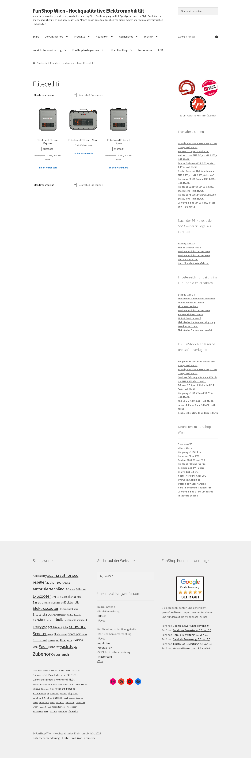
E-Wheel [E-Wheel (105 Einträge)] (55, 596)
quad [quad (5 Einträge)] (66, 698)
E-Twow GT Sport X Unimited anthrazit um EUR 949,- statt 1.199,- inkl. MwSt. (197, 155)
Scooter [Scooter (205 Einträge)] (40, 633)
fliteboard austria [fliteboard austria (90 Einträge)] (74, 615)
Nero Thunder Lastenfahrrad (193, 263)
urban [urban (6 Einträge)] (35, 707)
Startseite (42, 63)
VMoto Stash (185, 448)
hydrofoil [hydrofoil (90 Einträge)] (49, 620)
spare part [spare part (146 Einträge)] (75, 634)
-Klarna (101, 616)
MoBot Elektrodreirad (189, 318)
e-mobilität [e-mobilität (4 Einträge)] (76, 671)
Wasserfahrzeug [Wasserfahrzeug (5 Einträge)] (58, 707)
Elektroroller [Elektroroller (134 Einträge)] (72, 602)
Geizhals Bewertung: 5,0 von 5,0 (191, 639)
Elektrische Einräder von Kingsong (196, 322)
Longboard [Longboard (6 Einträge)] (38, 698)
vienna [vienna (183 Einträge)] (78, 640)
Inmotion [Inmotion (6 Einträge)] (54, 693)
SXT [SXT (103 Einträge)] (57, 640)
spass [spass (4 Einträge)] (52, 702)
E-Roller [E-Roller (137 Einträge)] (81, 589)
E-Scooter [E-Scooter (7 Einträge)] (37, 675)
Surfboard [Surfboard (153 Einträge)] (40, 640)
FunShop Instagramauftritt (88, 50)
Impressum (145, 50)
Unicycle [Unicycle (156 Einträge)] (66, 640)
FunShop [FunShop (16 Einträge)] (70, 688)
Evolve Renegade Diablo (191, 302)
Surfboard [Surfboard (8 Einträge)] (70, 702)
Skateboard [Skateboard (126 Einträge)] (60, 634)
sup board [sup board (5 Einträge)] (60, 702)
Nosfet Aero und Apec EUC (192, 475)
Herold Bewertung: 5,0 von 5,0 (190, 634)
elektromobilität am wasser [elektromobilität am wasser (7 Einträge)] (45, 684)
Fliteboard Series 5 (188, 306)
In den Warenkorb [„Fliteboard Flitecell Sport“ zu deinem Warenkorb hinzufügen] (118, 167)
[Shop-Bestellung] (55, 95)
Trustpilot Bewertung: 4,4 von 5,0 (192, 644)
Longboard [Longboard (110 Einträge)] (81, 619)
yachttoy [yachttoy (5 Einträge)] (53, 711)
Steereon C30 (185, 444)
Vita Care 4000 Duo (188, 259)
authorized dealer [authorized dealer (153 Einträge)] (58, 582)
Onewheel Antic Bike (189, 479)
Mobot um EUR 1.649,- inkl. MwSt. (196, 401)
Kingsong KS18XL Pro (189, 452)
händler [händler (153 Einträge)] (59, 619)
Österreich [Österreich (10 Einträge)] (73, 711)
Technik (148, 36)
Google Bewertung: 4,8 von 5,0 (191, 625)
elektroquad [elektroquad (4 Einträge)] (63, 684)
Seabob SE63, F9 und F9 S (191, 460)
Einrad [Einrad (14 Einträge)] (51, 675)
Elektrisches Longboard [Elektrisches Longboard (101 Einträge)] (53, 602)
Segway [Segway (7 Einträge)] (79, 698)
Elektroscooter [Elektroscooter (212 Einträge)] (45, 608)
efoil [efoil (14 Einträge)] (45, 675)
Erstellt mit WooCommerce (79, 738)
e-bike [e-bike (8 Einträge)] (61, 670)
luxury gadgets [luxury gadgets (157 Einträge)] (43, 627)
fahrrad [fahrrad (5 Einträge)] (84, 684)
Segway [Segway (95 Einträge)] (50, 634)
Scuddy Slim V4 (186, 243)
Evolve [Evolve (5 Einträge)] (77, 684)
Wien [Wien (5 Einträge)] (46, 711)
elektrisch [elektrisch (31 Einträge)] (70, 675)
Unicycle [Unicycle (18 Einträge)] (80, 702)
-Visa (100, 661)
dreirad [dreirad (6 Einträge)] (54, 670)
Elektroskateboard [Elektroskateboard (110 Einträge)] (68, 608)
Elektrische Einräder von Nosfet (195, 330)
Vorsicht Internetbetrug (47, 50)
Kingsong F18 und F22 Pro (192, 463)
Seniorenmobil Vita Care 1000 (194, 255)
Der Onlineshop (54, 36)
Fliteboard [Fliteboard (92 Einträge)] (62, 615)
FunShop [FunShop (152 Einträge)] (39, 620)
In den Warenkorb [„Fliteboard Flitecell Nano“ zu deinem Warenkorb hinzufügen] (83, 153)
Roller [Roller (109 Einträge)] (66, 627)
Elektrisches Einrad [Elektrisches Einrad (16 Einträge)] (43, 679)
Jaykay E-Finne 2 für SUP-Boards (195, 491)
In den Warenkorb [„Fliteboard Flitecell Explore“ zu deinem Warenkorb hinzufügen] (48, 167)
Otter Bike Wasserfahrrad (192, 483)
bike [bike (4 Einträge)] (40, 671)
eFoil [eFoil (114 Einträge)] (62, 596)
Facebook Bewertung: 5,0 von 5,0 (192, 630)
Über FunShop (119, 50)
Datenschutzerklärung (46, 738)
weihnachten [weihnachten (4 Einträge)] (38, 711)
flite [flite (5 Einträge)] (52, 689)
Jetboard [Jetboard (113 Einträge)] (70, 619)
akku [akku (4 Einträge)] (35, 671)
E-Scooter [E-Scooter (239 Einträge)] (42, 596)
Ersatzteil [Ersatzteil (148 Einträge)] (39, 614)
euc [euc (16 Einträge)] (71, 684)
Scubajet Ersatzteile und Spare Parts (198, 412)
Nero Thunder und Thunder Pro (194, 487)
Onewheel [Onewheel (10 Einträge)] (57, 697)
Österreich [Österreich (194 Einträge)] (60, 654)
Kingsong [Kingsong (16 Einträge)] (73, 693)
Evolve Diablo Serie (188, 471)
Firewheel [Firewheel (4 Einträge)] (45, 689)
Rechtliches (126, 36)
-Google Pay (104, 647)
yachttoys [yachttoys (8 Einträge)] (62, 711)
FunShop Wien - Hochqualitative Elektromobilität (88, 10)
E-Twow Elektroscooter (190, 314)
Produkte (79, 36)
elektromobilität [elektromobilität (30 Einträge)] (64, 679)
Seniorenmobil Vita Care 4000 (194, 251)
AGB (160, 50)
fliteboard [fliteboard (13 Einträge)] (60, 688)
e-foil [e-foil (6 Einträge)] (68, 670)
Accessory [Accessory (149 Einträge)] (40, 576)
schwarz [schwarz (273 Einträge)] (77, 626)
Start (36, 36)
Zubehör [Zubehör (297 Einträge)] (42, 654)
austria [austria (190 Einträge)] (53, 575)
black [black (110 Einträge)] (72, 589)
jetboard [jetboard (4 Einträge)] (63, 693)
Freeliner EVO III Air (188, 326)
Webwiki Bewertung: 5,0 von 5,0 (191, 648)
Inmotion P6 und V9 (188, 456)
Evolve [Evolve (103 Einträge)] (54, 614)
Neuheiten (102, 36)
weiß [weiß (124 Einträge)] (36, 647)
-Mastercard (104, 656)
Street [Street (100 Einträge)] (84, 634)
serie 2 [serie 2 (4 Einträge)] (35, 702)
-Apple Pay (103, 643)
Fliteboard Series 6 (188, 495)
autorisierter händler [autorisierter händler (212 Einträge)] (51, 589)
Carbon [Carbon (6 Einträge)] (46, 670)
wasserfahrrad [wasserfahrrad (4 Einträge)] (45, 707)
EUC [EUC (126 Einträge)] (48, 614)
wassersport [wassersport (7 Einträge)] (72, 706)
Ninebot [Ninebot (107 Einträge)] (58, 627)
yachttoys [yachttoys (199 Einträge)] (68, 646)
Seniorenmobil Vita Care (191, 467)
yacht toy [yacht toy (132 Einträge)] (54, 647)
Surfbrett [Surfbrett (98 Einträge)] (51, 640)
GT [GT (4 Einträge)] (48, 693)
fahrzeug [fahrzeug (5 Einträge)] (36, 689)
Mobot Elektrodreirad (189, 247)
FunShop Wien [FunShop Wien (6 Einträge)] (39, 693)
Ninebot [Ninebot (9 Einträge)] (48, 698)
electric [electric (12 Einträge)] (59, 675)
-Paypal (101, 620)
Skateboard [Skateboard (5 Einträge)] (44, 702)
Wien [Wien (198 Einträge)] (43, 646)
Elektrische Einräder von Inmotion (196, 298)
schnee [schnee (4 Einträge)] (72, 698)
